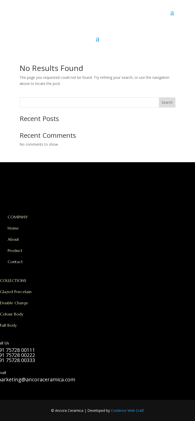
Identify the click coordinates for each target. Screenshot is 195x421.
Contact (15, 261)
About (13, 239)
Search (167, 102)
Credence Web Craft (127, 410)
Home (13, 228)
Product (15, 250)
